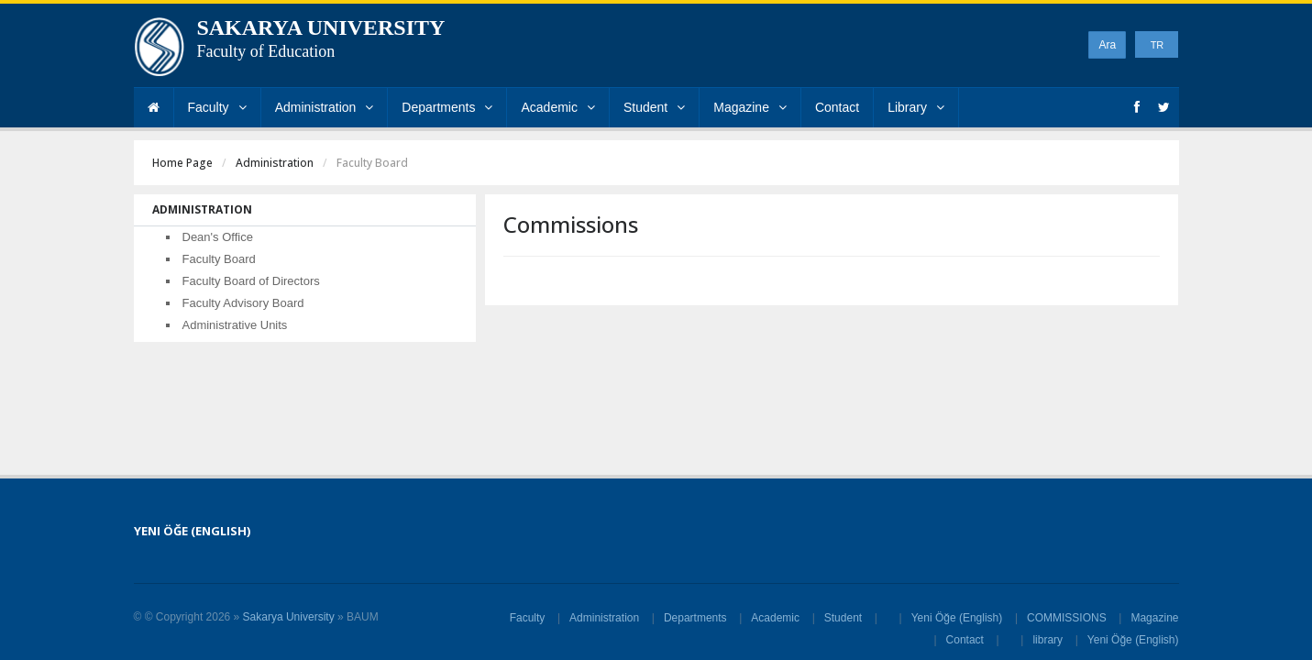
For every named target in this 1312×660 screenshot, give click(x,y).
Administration (324, 107)
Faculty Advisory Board (243, 303)
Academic (557, 107)
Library (916, 107)
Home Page (182, 162)
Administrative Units (235, 325)
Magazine (750, 107)
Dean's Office (217, 237)
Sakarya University (289, 616)
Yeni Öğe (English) (957, 617)
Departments (447, 107)
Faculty (217, 107)
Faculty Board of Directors (251, 281)
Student (654, 107)
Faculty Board (219, 259)
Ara (1107, 44)
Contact (837, 107)
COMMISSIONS (1067, 617)
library (1047, 639)
